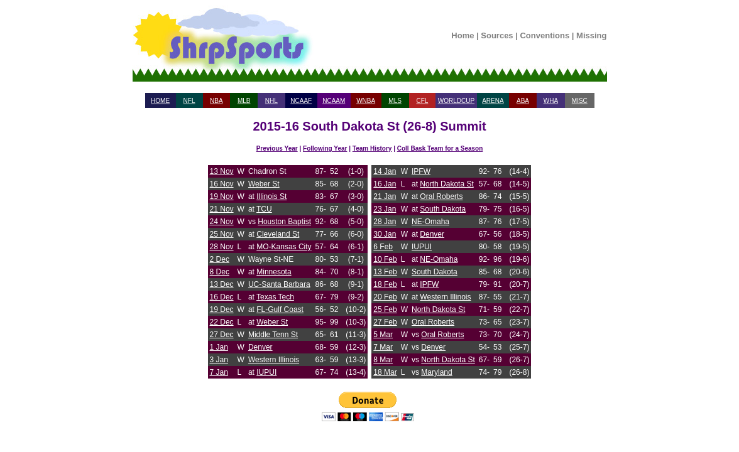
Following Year (325, 148)
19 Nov (222, 196)
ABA (523, 100)
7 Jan (219, 372)
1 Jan (219, 347)
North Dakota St (446, 184)
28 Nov (222, 246)
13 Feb (385, 271)
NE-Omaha (430, 221)
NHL (271, 100)
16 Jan (384, 184)
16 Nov (222, 184)
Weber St (264, 184)
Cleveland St (277, 234)
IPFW (421, 171)
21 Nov (222, 209)
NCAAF (301, 100)
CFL (422, 100)
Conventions (544, 35)
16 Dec (222, 297)
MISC (580, 100)
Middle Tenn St (273, 334)
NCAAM (333, 100)
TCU (264, 209)
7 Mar (383, 347)
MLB (244, 100)
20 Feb (385, 297)
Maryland (436, 372)
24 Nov (222, 221)
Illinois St (271, 196)
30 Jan (384, 234)
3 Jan (219, 359)
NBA (216, 100)
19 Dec (222, 309)
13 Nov (222, 171)
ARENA (492, 100)
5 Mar (383, 334)
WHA (551, 100)
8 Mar (383, 359)
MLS (395, 100)
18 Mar (385, 372)
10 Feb (385, 259)
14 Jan (384, 171)
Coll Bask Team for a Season (440, 148)
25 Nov (222, 234)
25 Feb (385, 309)
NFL (189, 100)
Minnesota (273, 271)
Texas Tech (275, 297)
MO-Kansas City (283, 246)
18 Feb (385, 284)
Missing (591, 35)
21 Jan (384, 196)
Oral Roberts (441, 196)
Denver (260, 347)
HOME (160, 100)
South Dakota (443, 209)
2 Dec (219, 259)
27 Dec (222, 334)
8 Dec (219, 271)
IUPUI (266, 372)
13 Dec (222, 284)
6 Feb (383, 246)
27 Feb (385, 322)
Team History (372, 148)
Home (462, 35)
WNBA (365, 100)
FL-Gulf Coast (280, 309)
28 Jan (384, 221)
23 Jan (384, 209)
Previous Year (277, 148)
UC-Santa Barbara (279, 284)
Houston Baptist (284, 221)
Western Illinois (273, 359)
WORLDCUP (456, 100)
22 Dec (222, 322)
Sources (497, 35)
